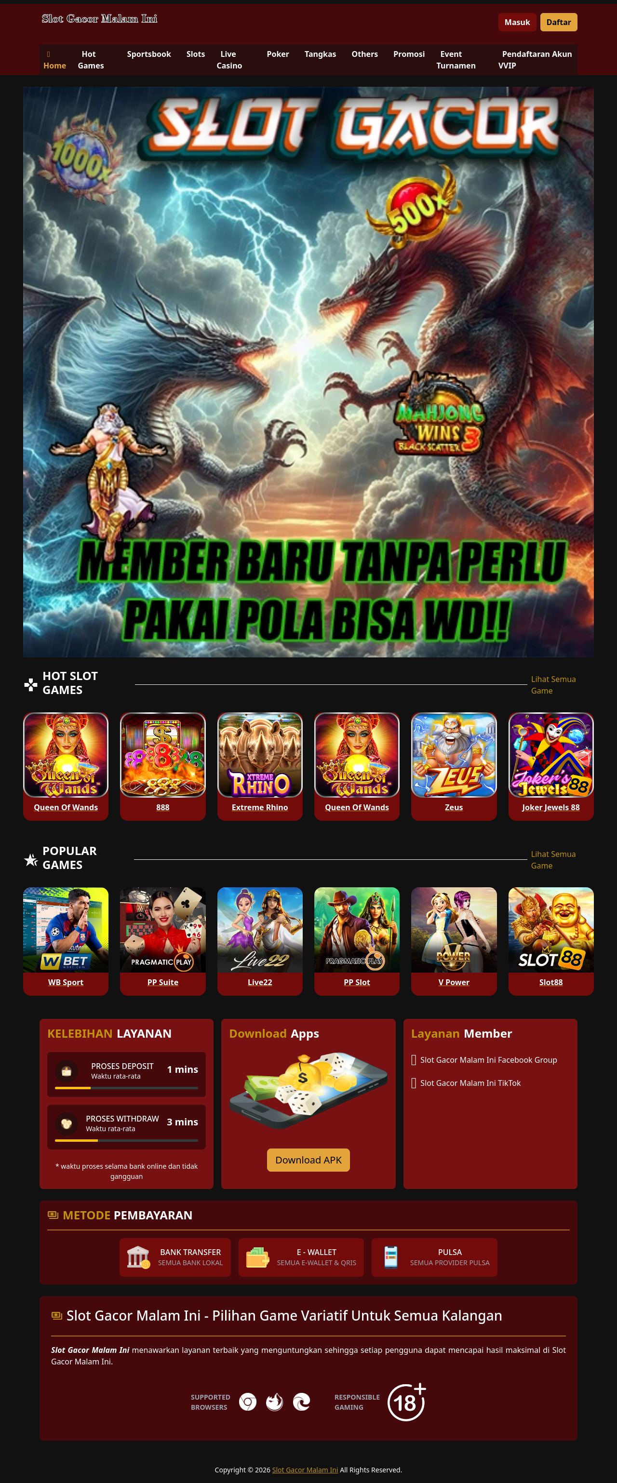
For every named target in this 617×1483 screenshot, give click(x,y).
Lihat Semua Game (553, 685)
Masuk (517, 22)
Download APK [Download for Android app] (308, 1159)
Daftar (559, 22)
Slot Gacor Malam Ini (305, 1469)
